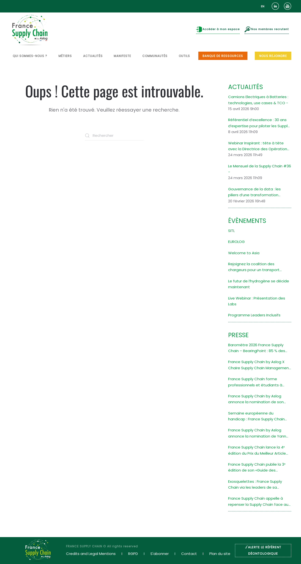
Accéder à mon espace (218, 29)
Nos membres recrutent (267, 29)
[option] (262, 6)
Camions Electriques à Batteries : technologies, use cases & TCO (258, 99)
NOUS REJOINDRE (273, 56)
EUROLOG (236, 241)
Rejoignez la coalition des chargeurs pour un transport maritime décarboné (253, 267)
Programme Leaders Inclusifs (254, 315)
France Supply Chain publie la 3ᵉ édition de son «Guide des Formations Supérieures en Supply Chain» (259, 467)
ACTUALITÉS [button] (93, 56)
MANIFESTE (122, 56)
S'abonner (159, 553)
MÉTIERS (65, 56)
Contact (189, 553)
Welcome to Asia (243, 252)
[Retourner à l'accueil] (29, 30)
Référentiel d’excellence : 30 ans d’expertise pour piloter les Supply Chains (259, 123)
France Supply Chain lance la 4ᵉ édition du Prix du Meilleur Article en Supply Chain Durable (257, 450)
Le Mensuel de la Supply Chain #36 (259, 166)
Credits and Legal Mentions (91, 553)
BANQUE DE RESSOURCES (222, 56)
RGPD (133, 553)
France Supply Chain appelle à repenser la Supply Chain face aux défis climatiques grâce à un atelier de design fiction (259, 501)
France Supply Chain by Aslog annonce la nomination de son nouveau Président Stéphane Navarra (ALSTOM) (256, 399)
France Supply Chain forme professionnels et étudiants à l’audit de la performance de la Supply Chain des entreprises (256, 382)
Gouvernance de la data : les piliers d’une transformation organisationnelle (254, 192)
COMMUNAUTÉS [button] (154, 56)
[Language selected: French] (262, 6)
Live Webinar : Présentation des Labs (256, 301)
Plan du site (219, 553)
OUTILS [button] (184, 56)
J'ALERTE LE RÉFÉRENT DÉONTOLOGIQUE (263, 550)
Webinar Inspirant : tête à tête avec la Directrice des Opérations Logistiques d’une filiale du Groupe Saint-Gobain (259, 146)
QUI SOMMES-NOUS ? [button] (30, 56)
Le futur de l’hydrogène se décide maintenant (258, 283)
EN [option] (262, 6)
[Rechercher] (114, 135)
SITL (231, 230)
